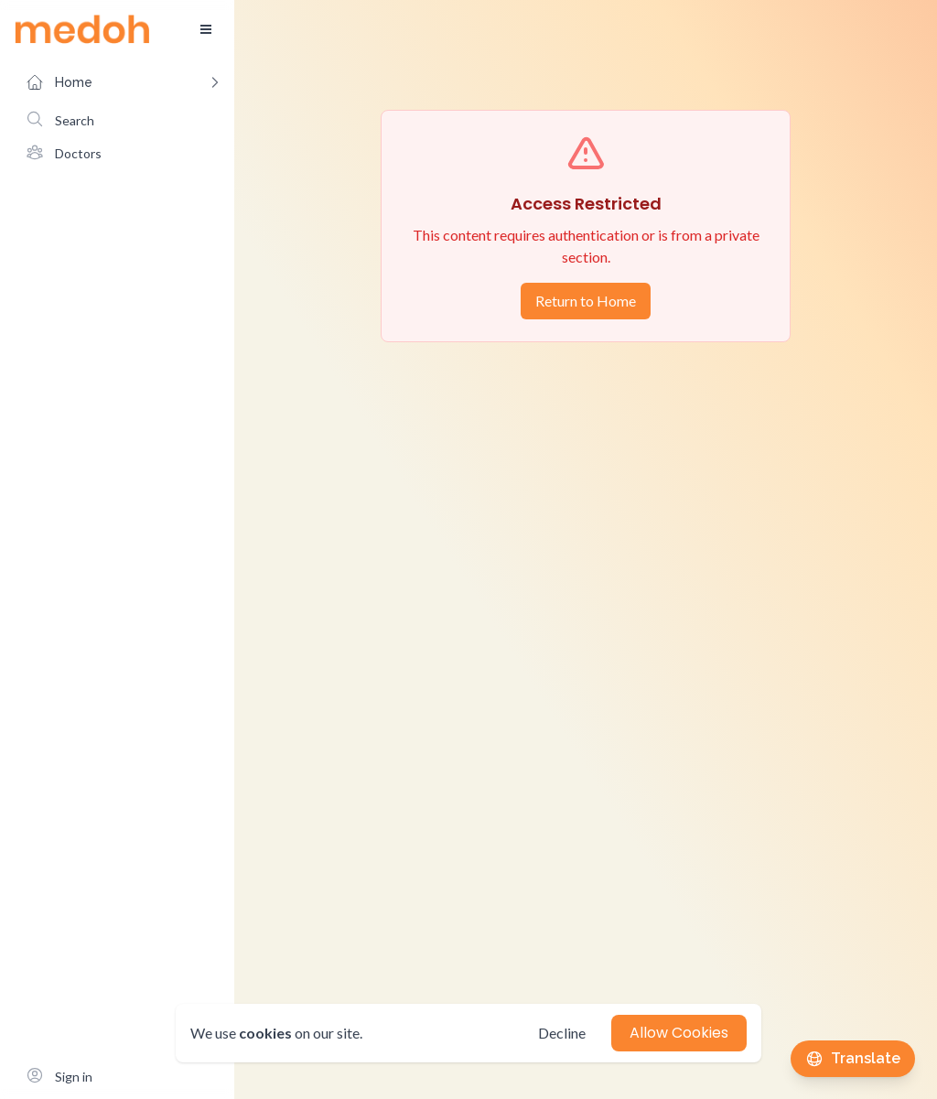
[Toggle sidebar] (206, 29)
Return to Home (585, 300)
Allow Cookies (679, 1032)
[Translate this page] (853, 1058)
